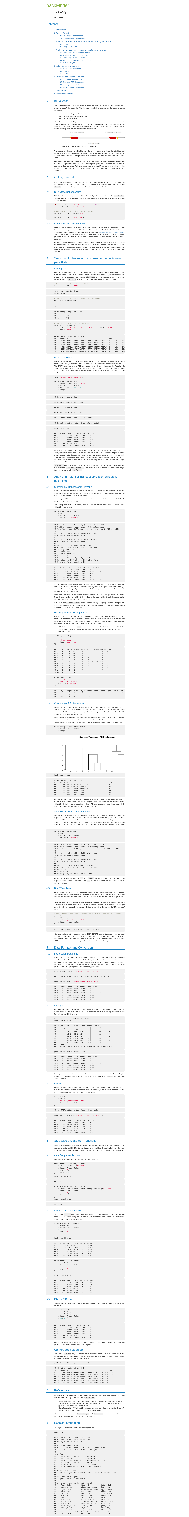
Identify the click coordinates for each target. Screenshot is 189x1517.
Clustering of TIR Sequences (72, 58)
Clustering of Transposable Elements (75, 53)
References (60, 90)
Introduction (60, 30)
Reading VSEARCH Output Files (74, 55)
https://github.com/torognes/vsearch (111, 232)
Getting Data (66, 44)
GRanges (65, 71)
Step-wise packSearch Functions (69, 77)
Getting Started (61, 33)
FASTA (64, 74)
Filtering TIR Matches (69, 85)
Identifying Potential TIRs (71, 79)
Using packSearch (68, 47)
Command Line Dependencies (73, 38)
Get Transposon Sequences (72, 87)
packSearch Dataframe (70, 69)
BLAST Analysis (67, 63)
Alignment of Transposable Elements (75, 60)
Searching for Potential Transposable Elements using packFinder (82, 41)
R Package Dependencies (71, 36)
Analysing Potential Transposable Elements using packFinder (81, 50)
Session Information (63, 94)
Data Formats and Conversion (68, 66)
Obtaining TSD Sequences (72, 82)
